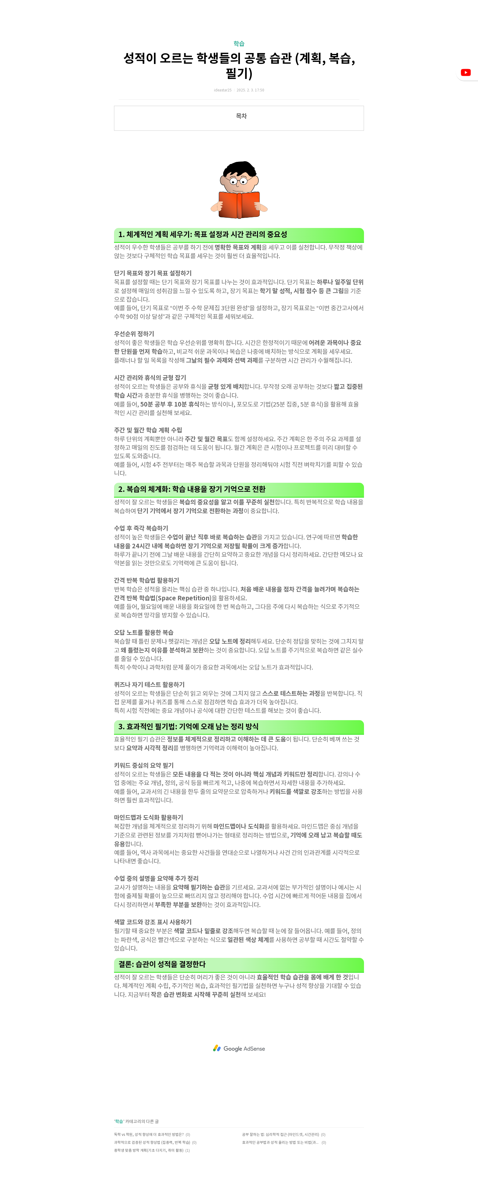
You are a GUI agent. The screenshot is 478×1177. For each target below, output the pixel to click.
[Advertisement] (239, 1048)
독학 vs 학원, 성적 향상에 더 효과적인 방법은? (149, 1135)
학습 (239, 44)
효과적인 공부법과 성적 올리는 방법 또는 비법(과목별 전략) (281, 1143)
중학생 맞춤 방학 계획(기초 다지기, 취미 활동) (149, 1151)
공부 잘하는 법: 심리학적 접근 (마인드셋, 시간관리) (280, 1135)
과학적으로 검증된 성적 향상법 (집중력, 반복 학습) (152, 1143)
